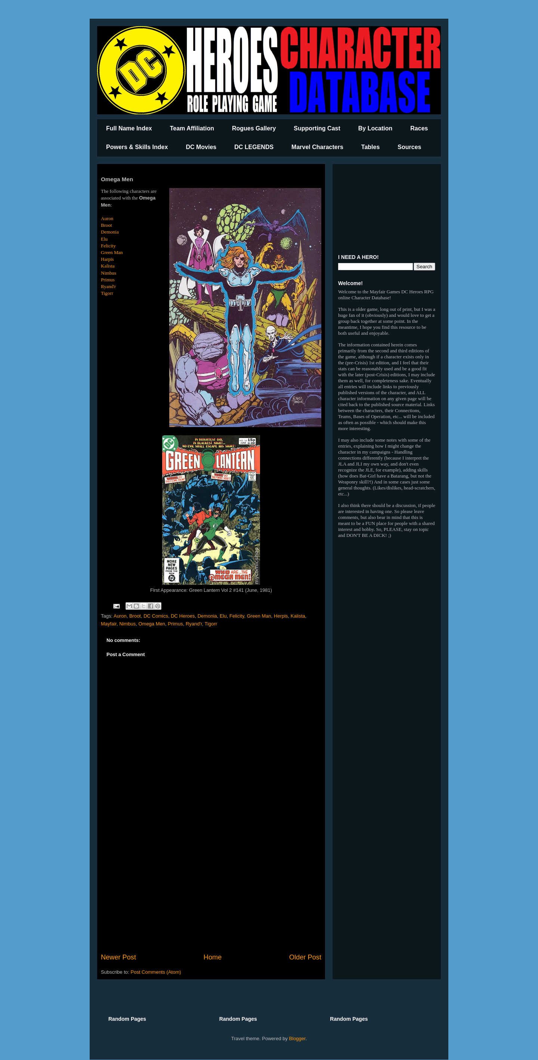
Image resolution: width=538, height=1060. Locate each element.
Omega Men (151, 624)
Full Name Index (129, 128)
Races (419, 128)
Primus (108, 279)
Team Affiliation (192, 128)
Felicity (108, 245)
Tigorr (107, 293)
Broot (106, 225)
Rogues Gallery (254, 128)
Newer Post (118, 957)
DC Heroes (183, 616)
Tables (370, 147)
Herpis (281, 616)
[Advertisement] (211, 890)
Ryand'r (108, 286)
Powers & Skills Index (137, 147)
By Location (375, 128)
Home (213, 957)
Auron (107, 218)
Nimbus (108, 273)
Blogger (297, 1038)
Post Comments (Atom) (156, 972)
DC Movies (201, 147)
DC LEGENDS (253, 147)
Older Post (305, 957)
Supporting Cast (317, 128)
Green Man (112, 252)
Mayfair (109, 624)
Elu (104, 239)
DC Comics (155, 616)
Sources (409, 147)
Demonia (110, 232)
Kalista (108, 266)
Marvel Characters (317, 147)
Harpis (107, 259)
